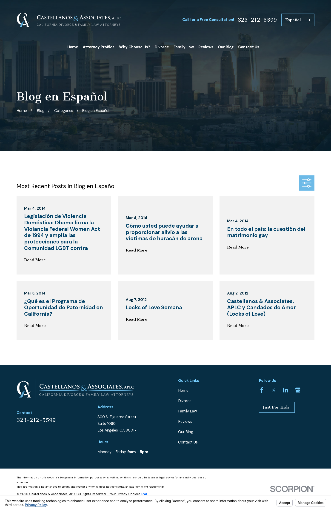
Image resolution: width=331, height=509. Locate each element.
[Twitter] (273, 390)
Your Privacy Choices (128, 494)
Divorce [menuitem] (162, 47)
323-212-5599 (257, 20)
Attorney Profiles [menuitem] (98, 47)
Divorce (184, 400)
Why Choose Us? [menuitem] (134, 47)
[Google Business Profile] (297, 390)
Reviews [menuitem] (205, 47)
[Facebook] (261, 390)
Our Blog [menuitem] (226, 47)
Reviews (185, 421)
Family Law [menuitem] (184, 47)
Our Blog (185, 431)
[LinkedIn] (285, 390)
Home (183, 390)
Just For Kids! (277, 407)
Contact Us (188, 442)
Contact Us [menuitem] (248, 47)
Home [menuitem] (72, 47)
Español (297, 20)
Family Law (187, 411)
